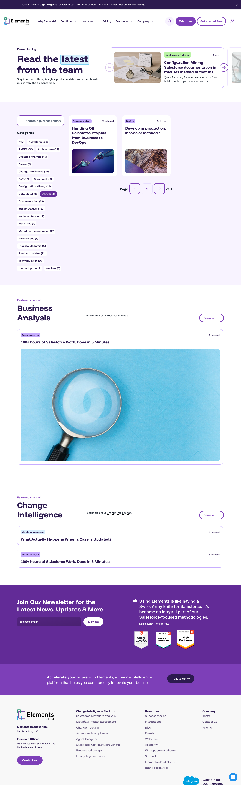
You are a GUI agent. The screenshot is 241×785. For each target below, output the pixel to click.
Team (206, 662)
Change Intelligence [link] (119, 438)
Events (149, 679)
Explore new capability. (132, 4)
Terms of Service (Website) (144, 753)
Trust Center (82, 753)
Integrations (153, 668)
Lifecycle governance (90, 702)
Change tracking (87, 673)
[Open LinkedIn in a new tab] (215, 753)
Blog (148, 673)
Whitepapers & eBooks (160, 697)
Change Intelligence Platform (95, 657)
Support (150, 702)
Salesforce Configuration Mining (98, 691)
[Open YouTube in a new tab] (222, 753)
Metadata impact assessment (96, 668)
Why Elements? (47, 21)
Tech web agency (215, 767)
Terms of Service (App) (181, 753)
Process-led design (89, 697)
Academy (151, 691)
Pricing (106, 21)
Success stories (155, 662)
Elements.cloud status (160, 708)
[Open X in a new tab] (208, 753)
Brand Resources (156, 714)
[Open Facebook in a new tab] (202, 753)
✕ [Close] (237, 4)
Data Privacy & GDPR (109, 753)
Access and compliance (92, 679)
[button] (233, 777)
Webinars (151, 685)
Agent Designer (86, 685)
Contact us (209, 668)
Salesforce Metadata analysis (96, 662)
